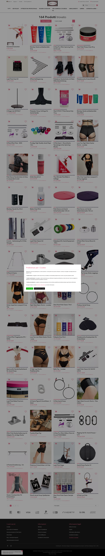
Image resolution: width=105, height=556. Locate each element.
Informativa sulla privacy (40, 284)
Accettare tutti (29, 288)
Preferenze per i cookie (39, 288)
